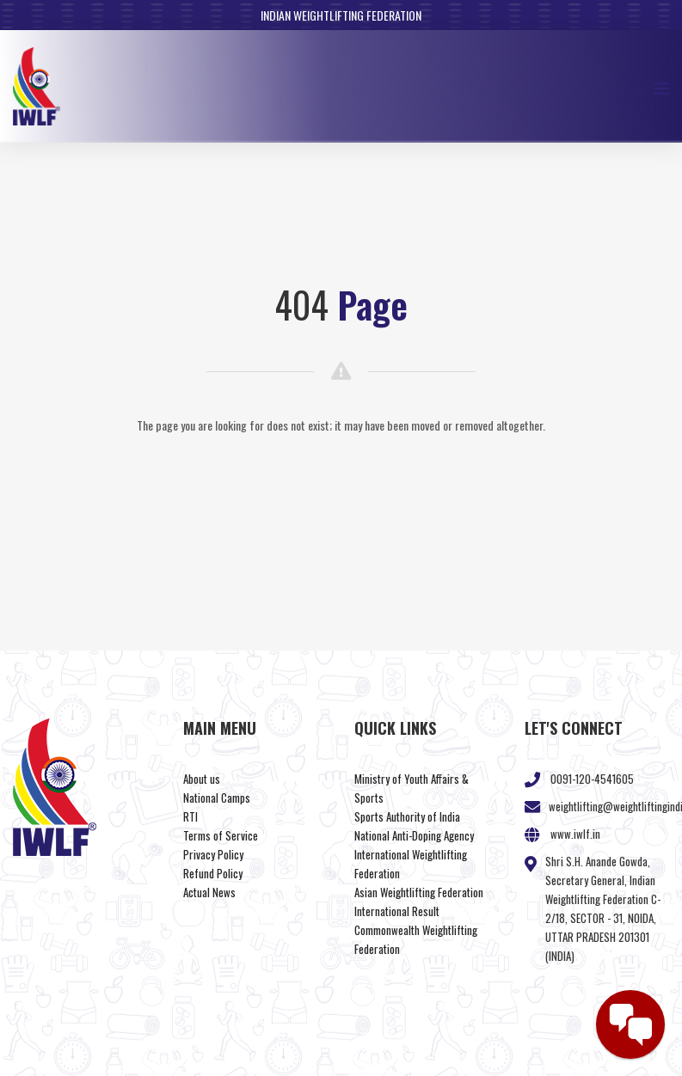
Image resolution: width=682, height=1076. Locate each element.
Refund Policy (213, 873)
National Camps (216, 797)
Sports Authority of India (407, 816)
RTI (190, 816)
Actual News (209, 892)
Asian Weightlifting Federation (418, 892)
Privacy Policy (213, 854)
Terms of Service (220, 835)
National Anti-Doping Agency (414, 835)
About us (201, 778)
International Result (396, 911)
